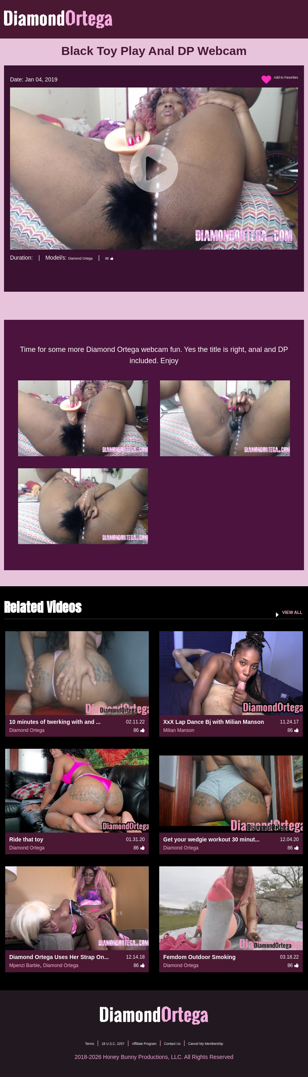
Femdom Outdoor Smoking (199, 957)
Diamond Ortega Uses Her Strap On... (59, 957)
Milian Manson (178, 730)
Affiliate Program (137, 1043)
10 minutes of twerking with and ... (55, 722)
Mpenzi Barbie (24, 965)
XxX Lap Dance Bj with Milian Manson (213, 722)
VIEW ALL (285, 612)
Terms (53, 1043)
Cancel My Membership (232, 1043)
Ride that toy (26, 839)
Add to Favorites (271, 79)
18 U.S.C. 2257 (89, 1043)
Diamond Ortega (88, 257)
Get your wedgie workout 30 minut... (211, 839)
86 (128, 257)
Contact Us (181, 1043)
